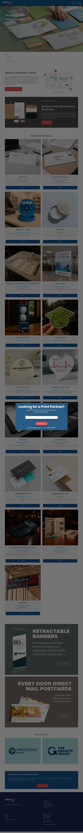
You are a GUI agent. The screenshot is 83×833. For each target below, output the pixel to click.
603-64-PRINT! (51, 428)
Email (26, 415)
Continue (41, 423)
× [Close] (65, 405)
